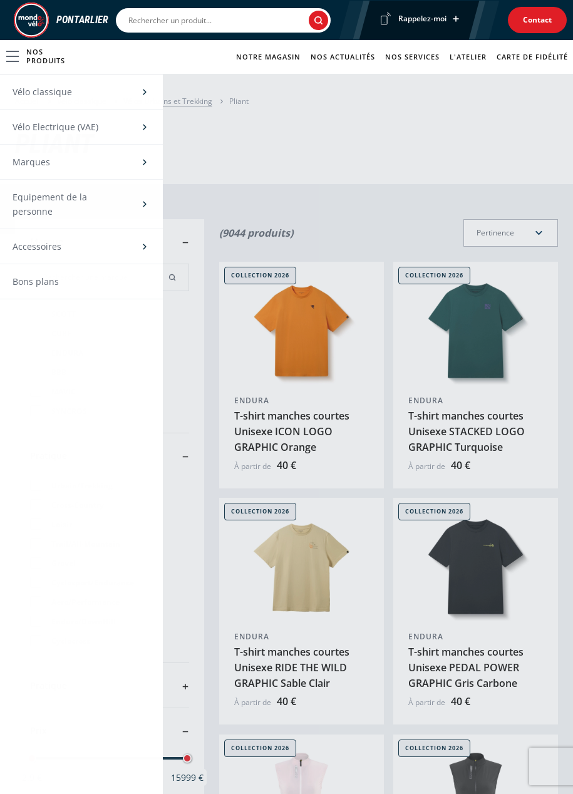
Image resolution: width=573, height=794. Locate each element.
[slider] (32, 758)
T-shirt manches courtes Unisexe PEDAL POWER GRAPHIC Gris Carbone (466, 668)
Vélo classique (81, 101)
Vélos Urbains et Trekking (167, 101)
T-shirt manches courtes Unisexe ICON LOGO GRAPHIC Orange (291, 431)
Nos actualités (343, 56)
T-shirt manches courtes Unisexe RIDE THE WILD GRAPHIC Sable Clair (291, 668)
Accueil (27, 101)
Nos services (412, 56)
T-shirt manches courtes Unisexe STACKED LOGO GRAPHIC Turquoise (466, 431)
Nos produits (35, 56)
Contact (537, 19)
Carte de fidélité (532, 56)
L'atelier (468, 56)
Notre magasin (268, 56)
